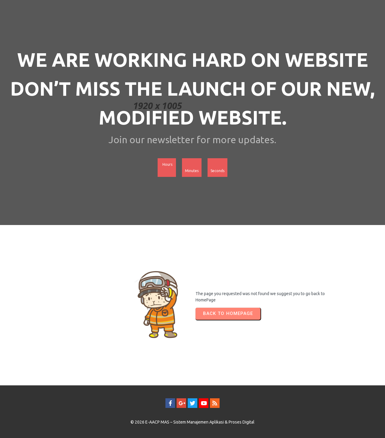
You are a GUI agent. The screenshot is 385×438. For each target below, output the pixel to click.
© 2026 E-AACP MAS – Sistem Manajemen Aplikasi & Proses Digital (192, 422)
